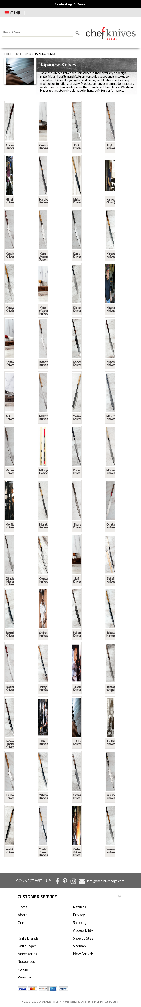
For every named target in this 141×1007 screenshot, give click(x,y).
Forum (23, 969)
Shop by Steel (83, 938)
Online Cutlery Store (107, 1002)
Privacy (79, 914)
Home (8, 53)
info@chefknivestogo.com (105, 880)
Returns (79, 907)
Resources (26, 961)
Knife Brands (28, 938)
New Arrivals (83, 953)
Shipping (80, 922)
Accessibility (83, 930)
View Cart (26, 977)
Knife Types (23, 53)
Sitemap (79, 946)
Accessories (27, 953)
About (23, 914)
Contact (24, 922)
